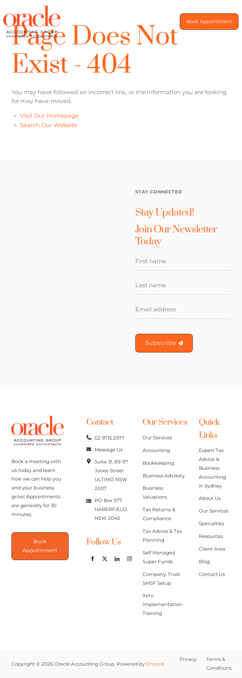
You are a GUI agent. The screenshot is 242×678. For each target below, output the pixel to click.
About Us (210, 498)
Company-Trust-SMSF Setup (162, 578)
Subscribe (164, 342)
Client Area (212, 549)
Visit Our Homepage (49, 115)
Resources (211, 536)
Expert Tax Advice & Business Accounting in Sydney (212, 468)
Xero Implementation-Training (163, 604)
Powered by (140, 664)
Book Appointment (206, 17)
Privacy (188, 659)
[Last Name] (183, 285)
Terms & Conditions (219, 663)
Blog (204, 562)
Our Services (157, 438)
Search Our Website (48, 125)
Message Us (109, 450)
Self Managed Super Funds (159, 557)
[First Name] (183, 261)
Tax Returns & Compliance (159, 514)
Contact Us (212, 574)
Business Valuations (155, 492)
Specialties (211, 523)
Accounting (156, 450)
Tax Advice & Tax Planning (162, 535)
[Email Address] (183, 309)
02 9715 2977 (109, 438)
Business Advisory (164, 476)
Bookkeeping (158, 463)
